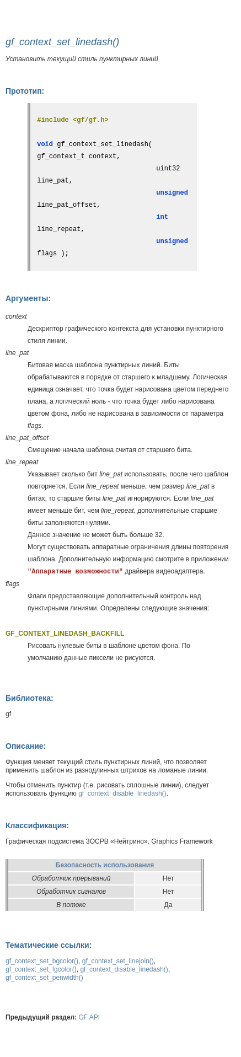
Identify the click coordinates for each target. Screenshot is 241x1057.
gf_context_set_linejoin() (118, 961)
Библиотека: (29, 698)
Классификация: (37, 825)
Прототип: (25, 91)
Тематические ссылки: (49, 945)
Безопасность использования (105, 865)
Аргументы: (28, 298)
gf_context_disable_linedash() (122, 793)
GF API (89, 1017)
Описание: (26, 746)
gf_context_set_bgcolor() (42, 961)
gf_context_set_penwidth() (44, 977)
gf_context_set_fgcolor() (41, 969)
